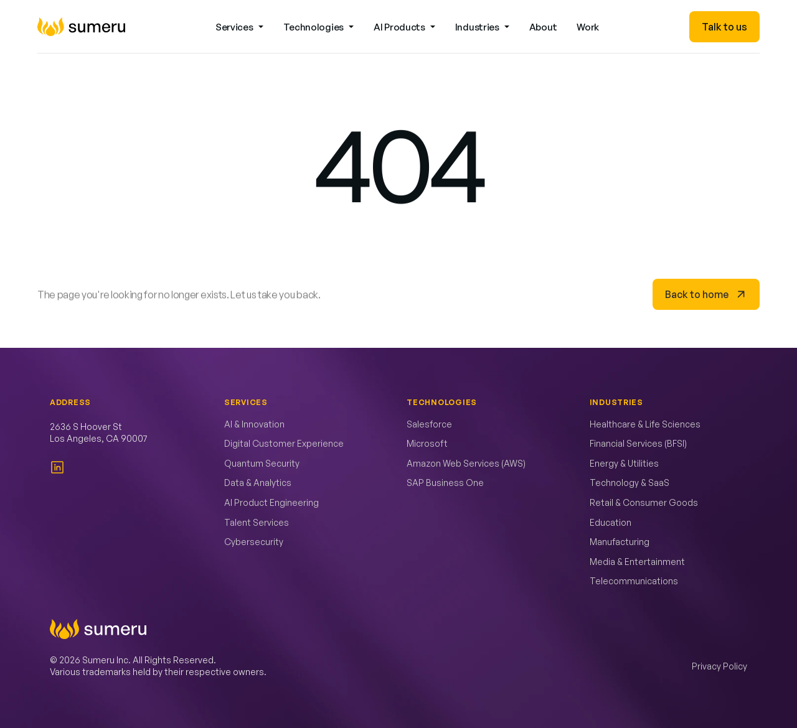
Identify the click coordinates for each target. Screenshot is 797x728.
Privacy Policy (719, 666)
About (543, 27)
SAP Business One (445, 482)
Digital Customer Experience (284, 443)
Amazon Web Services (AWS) (466, 463)
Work (588, 27)
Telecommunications (634, 581)
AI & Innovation (254, 424)
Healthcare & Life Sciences (645, 424)
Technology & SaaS (629, 482)
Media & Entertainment (637, 561)
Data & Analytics (257, 482)
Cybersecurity (253, 541)
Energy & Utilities (624, 463)
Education (610, 522)
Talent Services (256, 522)
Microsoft (427, 443)
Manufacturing (619, 541)
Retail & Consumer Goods (644, 502)
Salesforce (429, 424)
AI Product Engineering (271, 502)
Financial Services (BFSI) (638, 443)
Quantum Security (261, 463)
